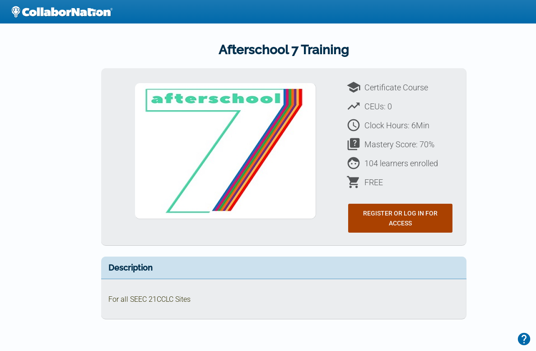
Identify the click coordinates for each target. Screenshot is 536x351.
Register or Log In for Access (400, 218)
